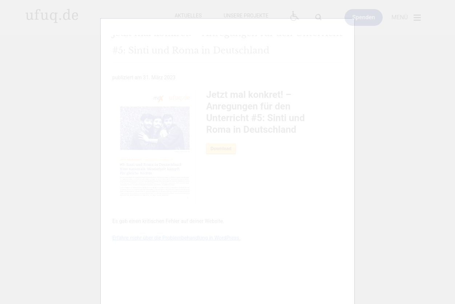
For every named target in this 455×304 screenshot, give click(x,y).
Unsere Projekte (246, 16)
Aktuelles (188, 16)
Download (220, 148)
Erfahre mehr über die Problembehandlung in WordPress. (176, 238)
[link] (364, 17)
